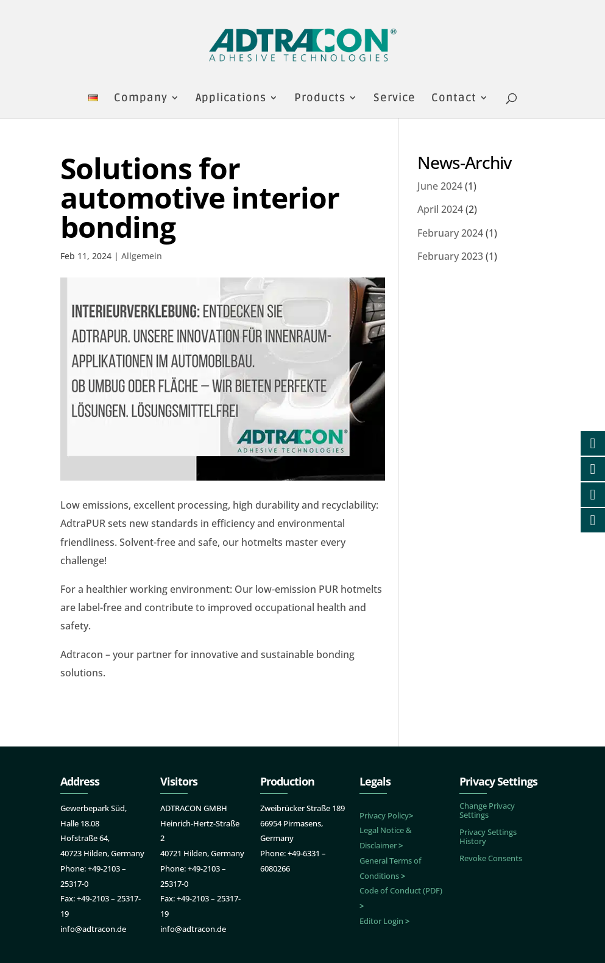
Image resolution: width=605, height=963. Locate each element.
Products (319, 98)
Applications (231, 98)
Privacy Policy (386, 815)
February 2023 (450, 256)
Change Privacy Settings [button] (487, 810)
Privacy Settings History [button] (488, 836)
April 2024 (440, 209)
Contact (453, 98)
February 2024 (450, 233)
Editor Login (384, 920)
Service (394, 98)
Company (141, 98)
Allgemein (141, 256)
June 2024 (439, 186)
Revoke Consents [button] (490, 858)
